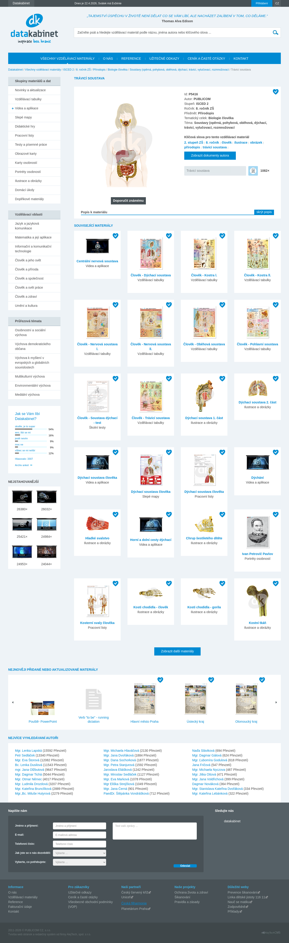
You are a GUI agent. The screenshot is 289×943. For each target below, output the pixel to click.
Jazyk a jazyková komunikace (27, 226)
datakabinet (232, 821)
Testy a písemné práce (31, 144)
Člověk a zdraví (26, 296)
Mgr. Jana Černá (116, 789)
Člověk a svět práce (29, 287)
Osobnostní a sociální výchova (30, 332)
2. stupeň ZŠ (193, 142)
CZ (277, 3)
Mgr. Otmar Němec (29, 779)
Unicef (125, 897)
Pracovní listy (24, 135)
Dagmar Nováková (205, 784)
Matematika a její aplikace (33, 237)
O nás (12, 892)
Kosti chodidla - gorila (204, 607)
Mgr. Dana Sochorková (120, 760)
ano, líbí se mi (22, 432)
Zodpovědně (236, 907)
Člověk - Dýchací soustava (151, 275)
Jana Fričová (201, 765)
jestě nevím (21, 438)
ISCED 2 (68, 69)
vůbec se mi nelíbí (25, 450)
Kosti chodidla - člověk (150, 607)
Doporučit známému (128, 200)
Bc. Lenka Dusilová (29, 765)
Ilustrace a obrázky (28, 181)
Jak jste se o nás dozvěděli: (33, 853)
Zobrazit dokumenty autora (210, 155)
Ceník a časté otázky (83, 897)
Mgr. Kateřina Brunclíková (33, 789)
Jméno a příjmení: (26, 825)
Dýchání (257, 477)
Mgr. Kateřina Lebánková (210, 793)
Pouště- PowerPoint (43, 721)
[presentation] (147, 851)
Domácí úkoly (24, 190)
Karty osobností (26, 163)
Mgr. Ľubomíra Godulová (210, 760)
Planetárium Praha (134, 909)
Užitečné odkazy (80, 892)
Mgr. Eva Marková (117, 779)
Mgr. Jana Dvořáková (119, 755)
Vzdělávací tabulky (28, 99)
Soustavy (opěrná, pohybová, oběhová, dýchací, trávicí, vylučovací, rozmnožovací (179, 69)
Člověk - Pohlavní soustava (257, 344)
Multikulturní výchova (30, 376)
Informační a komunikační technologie (33, 249)
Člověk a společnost (29, 278)
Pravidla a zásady (187, 902)
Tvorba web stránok (20, 934)
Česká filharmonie (134, 903)
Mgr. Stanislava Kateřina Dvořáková (218, 789)
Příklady (233, 911)
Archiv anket (22, 465)
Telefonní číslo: (25, 843)
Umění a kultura (26, 305)
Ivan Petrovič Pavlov (257, 554)
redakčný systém (45, 934)
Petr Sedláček (25, 755)
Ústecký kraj (195, 721)
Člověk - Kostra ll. (257, 275)
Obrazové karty (26, 153)
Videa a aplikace (26, 108)
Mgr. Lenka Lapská (29, 750)
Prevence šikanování (242, 892)
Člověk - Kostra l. (204, 275)
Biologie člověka (117, 69)
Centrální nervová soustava (97, 261)
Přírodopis (99, 69)
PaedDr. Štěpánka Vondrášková (126, 793)
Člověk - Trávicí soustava (151, 418)
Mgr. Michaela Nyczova (209, 769)
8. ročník (212, 142)
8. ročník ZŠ (83, 69)
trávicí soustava (215, 147)
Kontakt (13, 911)
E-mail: (19, 834)
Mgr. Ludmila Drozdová (32, 784)
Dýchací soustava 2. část (258, 402)
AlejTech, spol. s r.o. (79, 934)
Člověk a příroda (26, 269)
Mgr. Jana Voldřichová (208, 779)
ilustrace (240, 142)
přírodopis (192, 147)
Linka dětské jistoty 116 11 (246, 897)
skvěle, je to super (25, 426)
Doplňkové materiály (29, 199)
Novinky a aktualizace (30, 90)
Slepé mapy (23, 117)
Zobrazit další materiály (177, 651)
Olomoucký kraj (246, 721)
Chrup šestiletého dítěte (204, 538)
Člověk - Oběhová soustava (204, 344)
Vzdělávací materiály (22, 897)
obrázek (256, 142)
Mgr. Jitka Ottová (204, 774)
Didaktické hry (25, 126)
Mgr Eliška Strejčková (119, 784)
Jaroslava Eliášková (118, 769)
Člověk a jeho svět (28, 260)
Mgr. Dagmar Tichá (29, 774)
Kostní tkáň (257, 623)
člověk (227, 142)
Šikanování (182, 897)
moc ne (19, 444)
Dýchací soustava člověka (97, 477)
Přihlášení (262, 3)
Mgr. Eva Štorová (27, 760)
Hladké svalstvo (97, 538)
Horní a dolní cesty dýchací (150, 540)
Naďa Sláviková (203, 750)
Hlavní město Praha (145, 721)
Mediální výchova (27, 394)
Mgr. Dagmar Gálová (207, 755)
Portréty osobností (28, 172)
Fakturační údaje (20, 907)
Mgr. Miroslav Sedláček (120, 774)
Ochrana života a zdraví (191, 892)
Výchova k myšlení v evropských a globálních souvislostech (32, 362)
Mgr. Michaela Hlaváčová (122, 750)
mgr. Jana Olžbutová (30, 769)
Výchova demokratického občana (32, 346)
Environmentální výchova (32, 385)
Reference (15, 902)
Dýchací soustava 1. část (204, 418)
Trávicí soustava (198, 170)
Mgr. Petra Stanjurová (119, 765)
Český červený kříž (134, 892)
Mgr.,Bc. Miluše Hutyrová (33, 793)
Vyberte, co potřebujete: (30, 862)
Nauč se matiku (238, 902)
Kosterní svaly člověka (97, 623)
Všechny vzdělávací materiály (43, 69)
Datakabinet (15, 69)
